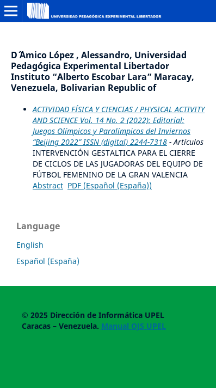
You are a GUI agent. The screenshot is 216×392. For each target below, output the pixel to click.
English (30, 245)
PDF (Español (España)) (109, 185)
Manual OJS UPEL (133, 326)
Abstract (48, 185)
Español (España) (47, 261)
